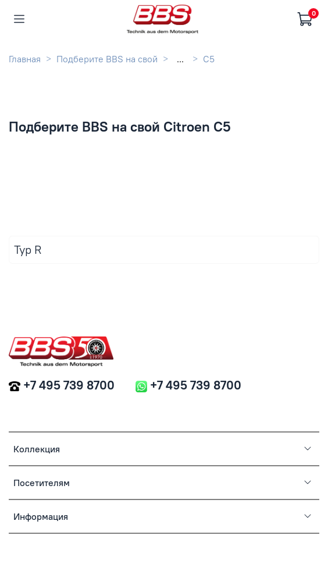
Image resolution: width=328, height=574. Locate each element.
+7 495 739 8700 (69, 385)
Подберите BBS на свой (107, 59)
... (180, 59)
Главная (25, 59)
